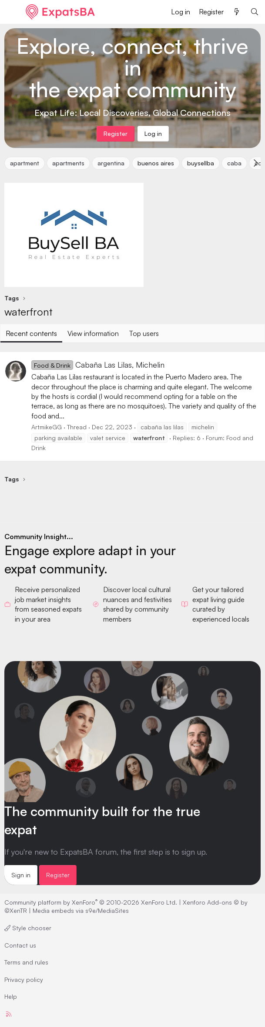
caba (234, 163)
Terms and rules (26, 962)
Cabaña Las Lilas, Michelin (97, 364)
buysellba (200, 163)
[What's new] (237, 12)
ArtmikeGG (46, 427)
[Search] (254, 12)
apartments (68, 163)
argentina (110, 163)
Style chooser (27, 928)
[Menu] (12, 12)
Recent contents (31, 333)
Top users (144, 333)
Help (10, 996)
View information (93, 333)
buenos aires (156, 163)
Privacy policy (23, 979)
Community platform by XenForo (90, 902)
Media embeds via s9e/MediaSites (81, 910)
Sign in (20, 875)
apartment (24, 163)
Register (58, 875)
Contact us (20, 945)
